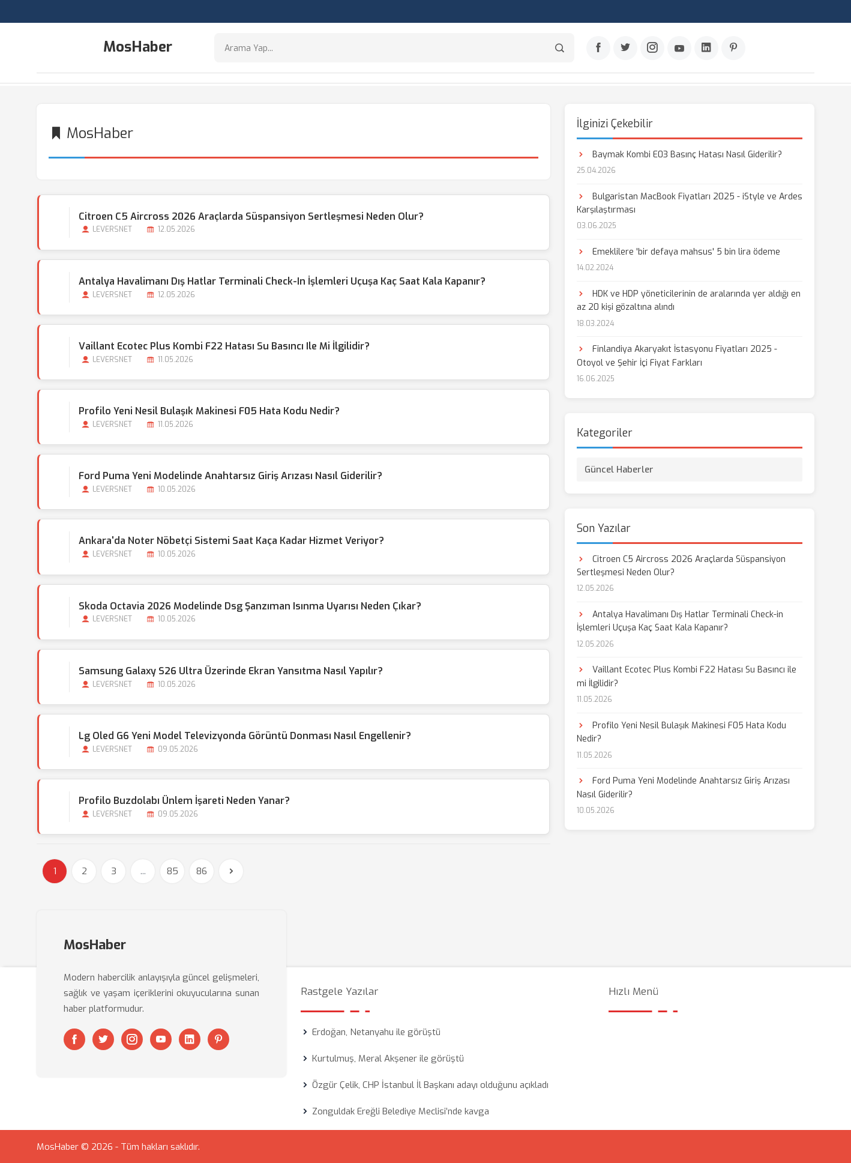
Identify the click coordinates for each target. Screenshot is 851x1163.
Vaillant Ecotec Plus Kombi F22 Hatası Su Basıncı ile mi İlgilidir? (223, 345)
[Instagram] (652, 49)
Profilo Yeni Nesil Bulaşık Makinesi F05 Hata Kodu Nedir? (208, 410)
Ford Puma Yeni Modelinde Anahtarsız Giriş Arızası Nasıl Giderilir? (230, 475)
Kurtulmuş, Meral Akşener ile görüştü (388, 1058)
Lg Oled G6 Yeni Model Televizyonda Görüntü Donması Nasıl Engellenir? (244, 735)
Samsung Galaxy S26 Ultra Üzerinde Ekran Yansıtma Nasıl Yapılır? (230, 669)
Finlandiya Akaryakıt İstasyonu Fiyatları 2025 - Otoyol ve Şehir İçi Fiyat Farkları (677, 355)
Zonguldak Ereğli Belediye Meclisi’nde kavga (400, 1111)
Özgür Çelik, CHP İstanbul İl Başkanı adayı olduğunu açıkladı (430, 1084)
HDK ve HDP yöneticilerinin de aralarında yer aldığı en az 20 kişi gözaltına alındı (689, 299)
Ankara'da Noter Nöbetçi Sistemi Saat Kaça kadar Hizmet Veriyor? (230, 540)
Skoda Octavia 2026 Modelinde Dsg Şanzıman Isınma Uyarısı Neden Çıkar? (249, 605)
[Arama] (559, 48)
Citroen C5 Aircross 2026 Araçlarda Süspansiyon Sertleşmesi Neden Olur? (250, 215)
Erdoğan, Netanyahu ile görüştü (376, 1032)
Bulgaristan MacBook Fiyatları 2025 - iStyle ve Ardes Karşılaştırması (689, 202)
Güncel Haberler (619, 468)
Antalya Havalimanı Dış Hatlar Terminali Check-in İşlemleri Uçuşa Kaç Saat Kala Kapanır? (281, 280)
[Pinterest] (733, 49)
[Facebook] (598, 49)
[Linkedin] (706, 49)
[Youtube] (679, 49)
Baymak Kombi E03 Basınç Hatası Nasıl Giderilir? (679, 153)
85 (172, 871)
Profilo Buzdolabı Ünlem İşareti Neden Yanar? (183, 800)
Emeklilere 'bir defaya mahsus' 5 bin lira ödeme (678, 250)
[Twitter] (625, 49)
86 (201, 871)
